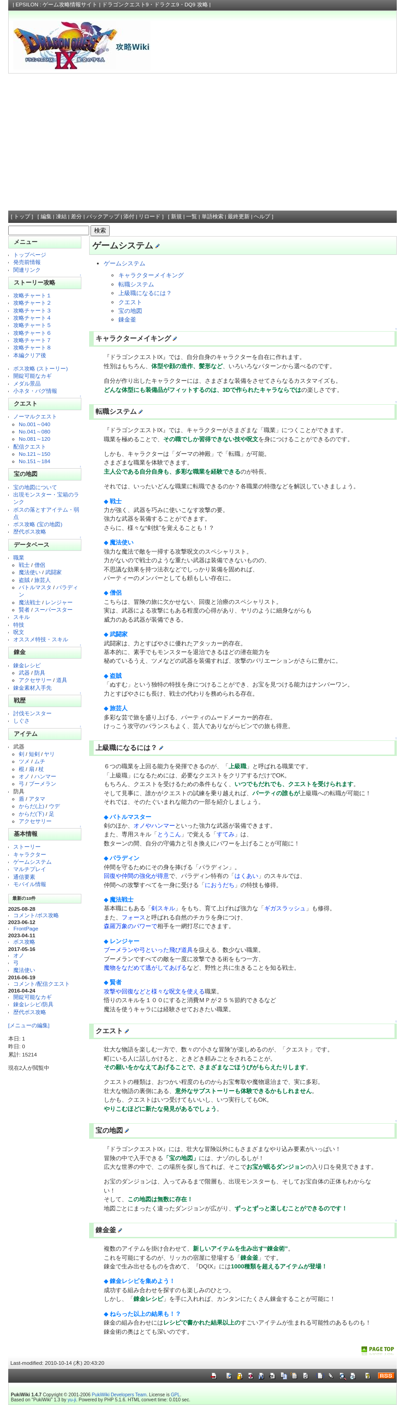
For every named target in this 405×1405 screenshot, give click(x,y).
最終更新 (239, 216)
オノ (24, 776)
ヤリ (49, 754)
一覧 (191, 216)
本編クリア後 (29, 355)
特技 (18, 625)
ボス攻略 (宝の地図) (37, 524)
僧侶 (39, 565)
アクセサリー (35, 680)
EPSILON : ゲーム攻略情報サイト (57, 4)
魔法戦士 (30, 602)
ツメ (24, 761)
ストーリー (27, 847)
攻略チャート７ (32, 340)
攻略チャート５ (32, 325)
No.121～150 (34, 454)
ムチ (39, 761)
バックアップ (102, 216)
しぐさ (21, 721)
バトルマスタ (35, 587)
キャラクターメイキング (151, 275)
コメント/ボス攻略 (36, 915)
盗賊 (24, 580)
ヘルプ (262, 216)
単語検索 (213, 216)
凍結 (61, 216)
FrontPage (25, 928)
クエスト (130, 302)
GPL (175, 1394)
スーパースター (53, 610)
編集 (46, 216)
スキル (21, 617)
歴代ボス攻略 (29, 531)
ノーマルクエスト (35, 416)
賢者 (24, 610)
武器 (24, 673)
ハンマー (45, 776)
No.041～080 (34, 431)
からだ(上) (31, 806)
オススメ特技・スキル (40, 639)
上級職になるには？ (145, 293)
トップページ (29, 255)
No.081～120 (34, 439)
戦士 (24, 565)
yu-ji (72, 1399)
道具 (61, 680)
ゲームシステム (32, 862)
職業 (18, 557)
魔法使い (30, 572)
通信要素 (24, 877)
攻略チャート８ (32, 347)
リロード (149, 216)
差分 (76, 216)
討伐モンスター (32, 713)
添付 (128, 216)
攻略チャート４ (32, 318)
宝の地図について (35, 487)
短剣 (34, 754)
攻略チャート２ (32, 303)
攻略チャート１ (32, 295)
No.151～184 (34, 461)
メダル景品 (27, 383)
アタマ (37, 799)
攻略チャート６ (32, 333)
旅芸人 (42, 580)
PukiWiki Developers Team (119, 1394)
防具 (39, 673)
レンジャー (59, 602)
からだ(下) (31, 814)
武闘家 (53, 572)
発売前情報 (27, 262)
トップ (22, 216)
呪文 (18, 632)
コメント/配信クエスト (41, 984)
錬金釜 (127, 319)
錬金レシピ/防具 (33, 1004)
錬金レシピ (27, 665)
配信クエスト (29, 446)
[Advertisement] (202, 142)
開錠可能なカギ (32, 376)
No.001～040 (34, 424)
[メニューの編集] (28, 1025)
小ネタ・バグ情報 (35, 391)
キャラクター (29, 854)
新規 (176, 216)
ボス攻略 (24, 942)
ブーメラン (42, 784)
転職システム (136, 284)
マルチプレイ (29, 869)
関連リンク (27, 270)
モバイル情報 (29, 884)
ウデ (54, 806)
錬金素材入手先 (32, 688)
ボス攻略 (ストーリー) (40, 368)
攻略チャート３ (32, 310)
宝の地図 (130, 310)
